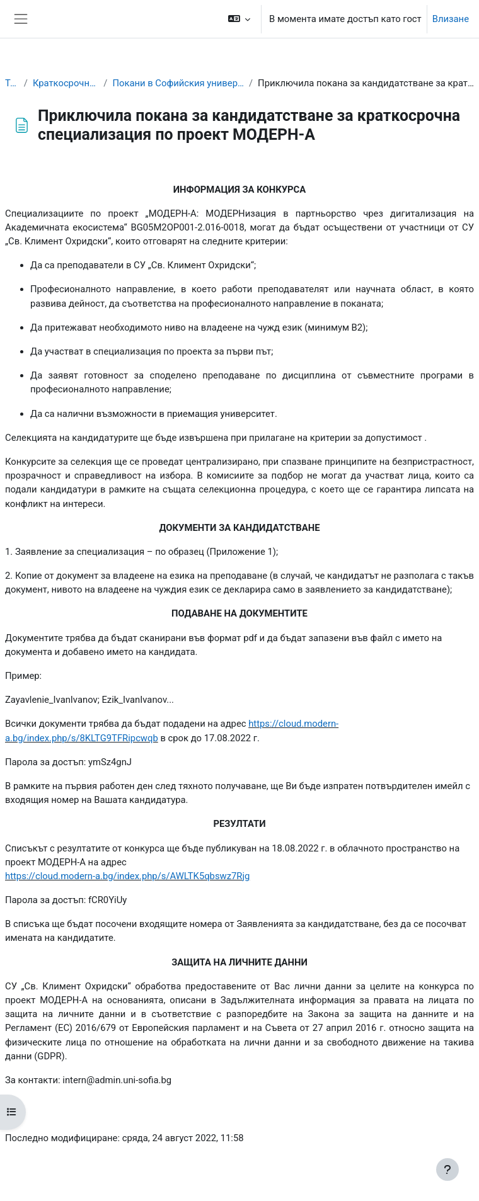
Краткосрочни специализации (65, 83)
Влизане (450, 19)
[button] (239, 19)
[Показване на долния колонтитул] (447, 1169)
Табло (12, 83)
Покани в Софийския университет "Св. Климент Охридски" (178, 83)
